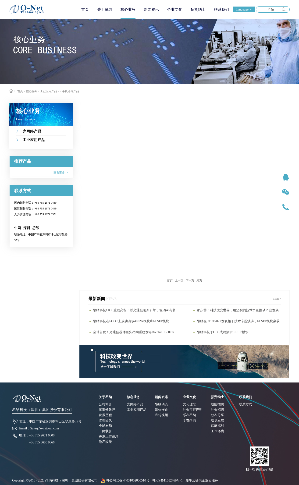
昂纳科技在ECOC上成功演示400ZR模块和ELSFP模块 (131, 321)
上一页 (179, 280)
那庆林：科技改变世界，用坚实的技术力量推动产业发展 (238, 310)
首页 (85, 9)
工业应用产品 (48, 91)
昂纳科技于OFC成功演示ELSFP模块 (223, 332)
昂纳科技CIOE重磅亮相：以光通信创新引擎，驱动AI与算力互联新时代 (136, 310)
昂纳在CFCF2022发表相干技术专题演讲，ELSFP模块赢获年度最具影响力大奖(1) (240, 321)
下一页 (190, 280)
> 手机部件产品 (69, 91)
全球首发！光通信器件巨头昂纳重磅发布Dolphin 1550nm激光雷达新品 (136, 332)
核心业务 (31, 91)
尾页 (199, 280)
